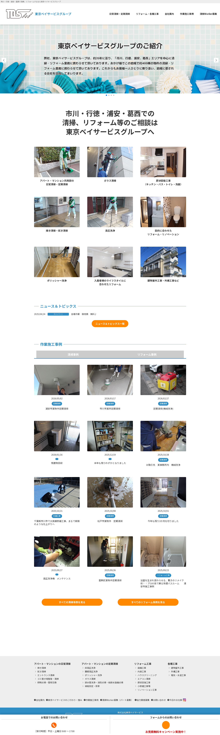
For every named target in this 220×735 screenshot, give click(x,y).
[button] (106, 95)
